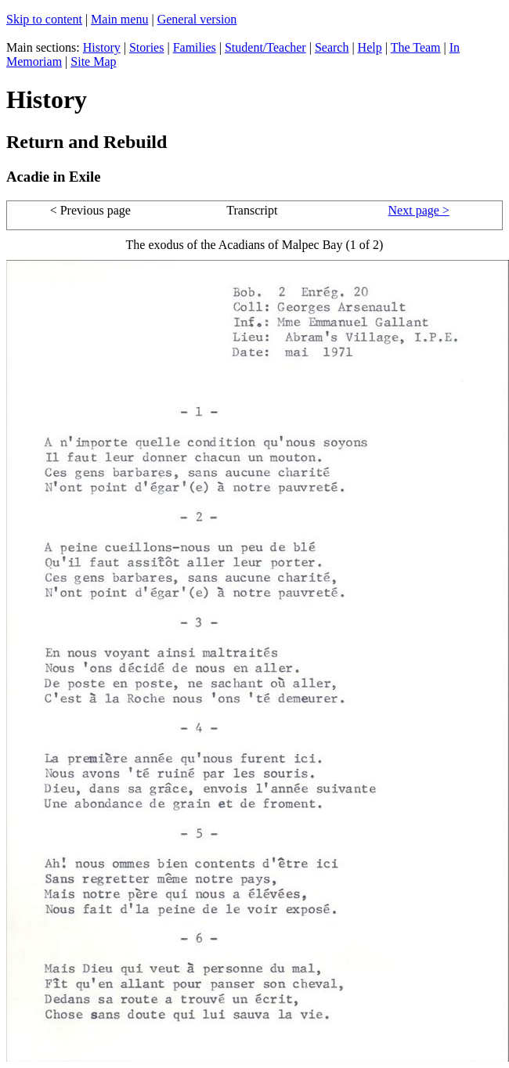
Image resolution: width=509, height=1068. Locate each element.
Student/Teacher (265, 47)
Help (370, 47)
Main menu (119, 19)
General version (197, 19)
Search (332, 47)
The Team (416, 47)
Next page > (418, 210)
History (102, 47)
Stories (146, 47)
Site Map (93, 61)
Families (194, 47)
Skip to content (44, 19)
